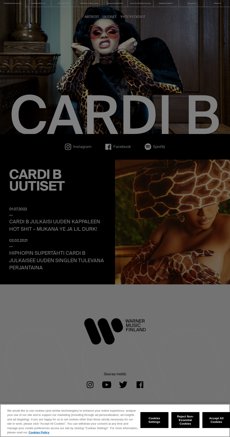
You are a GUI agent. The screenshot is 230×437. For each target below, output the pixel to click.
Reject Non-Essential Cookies (185, 420)
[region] (115, 420)
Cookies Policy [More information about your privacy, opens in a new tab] (39, 432)
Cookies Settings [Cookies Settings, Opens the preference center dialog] (154, 420)
